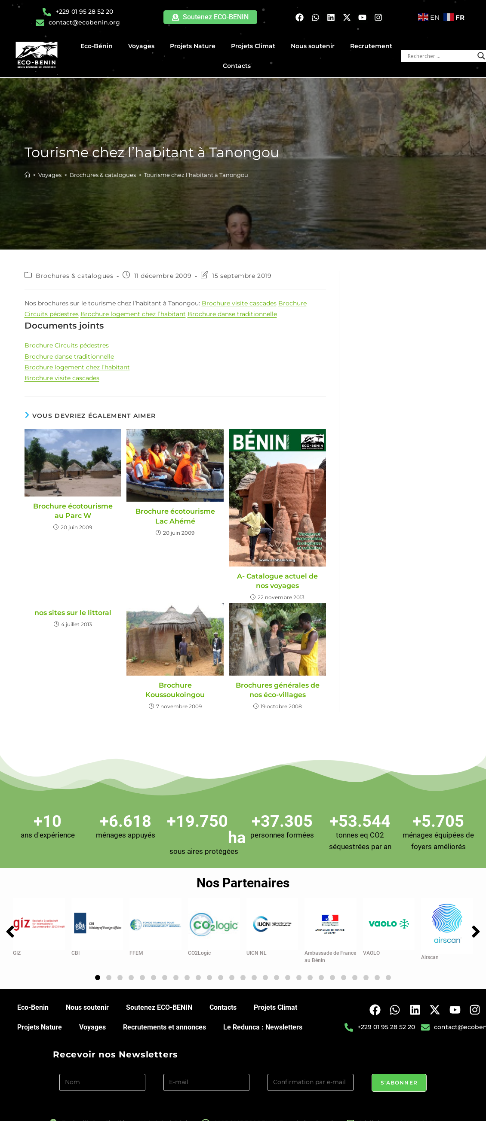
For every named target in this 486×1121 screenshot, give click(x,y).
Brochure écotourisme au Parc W (73, 511)
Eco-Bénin (98, 46)
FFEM (136, 948)
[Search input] (440, 56)
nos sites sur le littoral (72, 613)
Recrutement (371, 46)
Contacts (237, 66)
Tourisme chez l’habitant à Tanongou (196, 174)
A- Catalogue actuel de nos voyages (277, 581)
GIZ (17, 948)
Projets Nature (195, 46)
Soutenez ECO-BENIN (159, 1003)
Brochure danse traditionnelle (232, 314)
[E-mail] (206, 1077)
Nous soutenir (315, 46)
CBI (75, 948)
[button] (97, 972)
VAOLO (371, 948)
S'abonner (399, 1078)
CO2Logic (199, 948)
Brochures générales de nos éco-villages (278, 690)
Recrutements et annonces (164, 1022)
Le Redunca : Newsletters (262, 1022)
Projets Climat (255, 46)
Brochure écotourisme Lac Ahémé (175, 516)
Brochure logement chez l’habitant (133, 314)
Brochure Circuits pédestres (67, 345)
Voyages (143, 46)
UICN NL (256, 948)
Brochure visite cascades (239, 303)
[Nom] (102, 1077)
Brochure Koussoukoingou (175, 690)
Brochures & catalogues (74, 276)
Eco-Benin (33, 1003)
